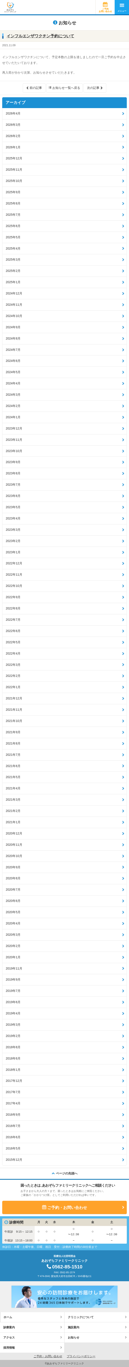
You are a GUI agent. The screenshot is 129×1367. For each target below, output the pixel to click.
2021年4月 (13, 788)
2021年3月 (13, 799)
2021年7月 (13, 754)
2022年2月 (13, 676)
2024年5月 (13, 372)
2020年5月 (13, 912)
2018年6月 (13, 1058)
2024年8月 (13, 338)
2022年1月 (13, 687)
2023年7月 (13, 484)
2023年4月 (13, 518)
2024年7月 (13, 349)
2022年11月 (14, 574)
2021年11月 (14, 709)
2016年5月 (13, 1148)
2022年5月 (13, 642)
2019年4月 (13, 1013)
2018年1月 (13, 1069)
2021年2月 (13, 811)
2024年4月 (13, 383)
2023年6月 (13, 496)
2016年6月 (13, 1137)
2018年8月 (13, 1047)
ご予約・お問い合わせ (67, 1207)
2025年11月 (14, 169)
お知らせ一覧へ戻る (66, 88)
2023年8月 (13, 473)
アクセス (9, 1337)
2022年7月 (13, 619)
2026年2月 (13, 136)
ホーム (8, 1317)
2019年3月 (13, 1024)
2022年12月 (14, 563)
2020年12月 (14, 833)
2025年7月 (13, 214)
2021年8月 (13, 743)
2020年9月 (13, 867)
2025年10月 (14, 181)
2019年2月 (13, 1036)
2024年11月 (14, 304)
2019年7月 (13, 991)
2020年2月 (13, 946)
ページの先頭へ (67, 1173)
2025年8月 (13, 203)
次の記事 (93, 88)
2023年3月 (13, 529)
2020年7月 (13, 889)
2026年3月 (13, 124)
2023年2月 (13, 541)
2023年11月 (14, 439)
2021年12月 (14, 698)
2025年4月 (13, 248)
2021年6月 (13, 766)
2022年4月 (13, 653)
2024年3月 (13, 394)
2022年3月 (13, 664)
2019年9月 (13, 979)
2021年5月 (13, 777)
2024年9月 (13, 327)
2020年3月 (13, 934)
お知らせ (73, 1337)
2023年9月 (13, 462)
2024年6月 (13, 361)
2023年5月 (13, 507)
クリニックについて (81, 1317)
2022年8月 (13, 608)
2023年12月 (14, 428)
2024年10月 (14, 316)
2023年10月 (14, 451)
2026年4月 (13, 113)
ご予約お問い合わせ (105, 10)
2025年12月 (14, 158)
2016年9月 (13, 1114)
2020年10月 (14, 856)
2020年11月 (14, 844)
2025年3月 (13, 259)
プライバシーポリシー (81, 1356)
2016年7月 (13, 1126)
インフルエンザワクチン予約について (40, 36)
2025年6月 (13, 226)
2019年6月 (13, 1002)
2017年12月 (14, 1081)
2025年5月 (13, 237)
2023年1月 (13, 552)
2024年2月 (13, 406)
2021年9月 (13, 732)
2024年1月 (13, 417)
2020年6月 (13, 901)
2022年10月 (14, 586)
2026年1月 (13, 147)
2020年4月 (13, 923)
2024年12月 (14, 293)
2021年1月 (13, 822)
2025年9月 (13, 192)
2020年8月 (13, 878)
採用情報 (9, 1347)
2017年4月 (13, 1103)
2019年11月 (14, 968)
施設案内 (73, 1327)
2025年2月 (13, 271)
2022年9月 (13, 597)
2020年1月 (13, 957)
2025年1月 (13, 282)
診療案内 (9, 1327)
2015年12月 (14, 1159)
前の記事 (36, 88)
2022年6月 (13, 631)
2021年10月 (14, 721)
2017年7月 (13, 1092)
